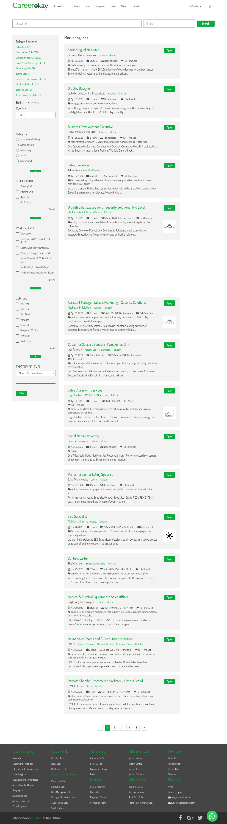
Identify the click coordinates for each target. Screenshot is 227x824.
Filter (21, 393)
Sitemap (172, 774)
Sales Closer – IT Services (85, 390)
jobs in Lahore (135, 763)
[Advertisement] (122, 268)
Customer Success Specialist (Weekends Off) (98, 344)
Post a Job (95, 792)
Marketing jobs (19, 774)
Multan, (112, 644)
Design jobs (17, 790)
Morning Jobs (57, 758)
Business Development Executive (90, 126)
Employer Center (98, 797)
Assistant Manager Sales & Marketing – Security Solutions (107, 302)
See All (52, 209)
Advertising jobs (19, 795)
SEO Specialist (77, 516)
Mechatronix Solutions (80, 212)
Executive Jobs (58, 786)
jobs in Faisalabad (137, 774)
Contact (135, 6)
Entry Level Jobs (59, 781)
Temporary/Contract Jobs (141, 802)
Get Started (195, 6)
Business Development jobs (25, 779)
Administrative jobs (21, 800)
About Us (172, 758)
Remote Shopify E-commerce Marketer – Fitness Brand (105, 680)
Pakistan (112, 55)
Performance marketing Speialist (90, 474)
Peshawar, (121, 644)
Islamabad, (106, 349)
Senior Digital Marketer (83, 50)
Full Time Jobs (136, 786)
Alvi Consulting (76, 521)
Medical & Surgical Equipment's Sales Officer (98, 596)
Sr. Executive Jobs (59, 802)
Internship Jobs (136, 792)
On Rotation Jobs (59, 768)
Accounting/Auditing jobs (24, 784)
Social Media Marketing (83, 436)
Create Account (97, 786)
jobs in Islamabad (137, 758)
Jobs (87, 6)
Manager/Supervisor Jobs (63, 797)
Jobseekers (59, 6)
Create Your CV (97, 758)
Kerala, (90, 686)
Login (209, 6)
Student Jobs (57, 807)
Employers (75, 6)
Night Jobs (56, 763)
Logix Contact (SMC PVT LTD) (83, 395)
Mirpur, (130, 644)
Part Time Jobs (136, 797)
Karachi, (112, 93)
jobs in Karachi (136, 768)
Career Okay (35, 817)
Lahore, (102, 55)
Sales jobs (17, 758)
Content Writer (78, 558)
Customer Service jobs (22, 763)
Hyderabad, (103, 644)
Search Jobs (96, 763)
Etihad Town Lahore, (96, 563)
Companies (100, 6)
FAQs (170, 786)
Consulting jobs (19, 806)
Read (113, 6)
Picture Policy (174, 768)
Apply (170, 50)
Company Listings (98, 768)
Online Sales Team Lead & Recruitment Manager (100, 638)
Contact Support (98, 802)
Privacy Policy (174, 763)
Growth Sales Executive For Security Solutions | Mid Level (106, 207)
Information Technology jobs (25, 768)
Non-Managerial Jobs (61, 792)
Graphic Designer (79, 88)
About (123, 6)
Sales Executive (78, 165)
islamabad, (92, 521)
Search (206, 23)
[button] (35, 171)
